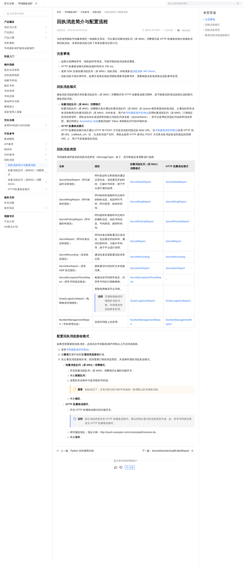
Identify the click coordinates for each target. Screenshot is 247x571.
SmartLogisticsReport (142, 312)
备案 (207, 5)
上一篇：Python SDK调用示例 (75, 462)
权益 (67, 5)
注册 (224, 5)
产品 (45, 5)
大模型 (36, 5)
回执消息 (97, 23)
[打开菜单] (5, 5)
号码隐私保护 (25, 14)
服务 (103, 5)
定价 (75, 5)
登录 (237, 5)
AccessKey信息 (89, 132)
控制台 (215, 5)
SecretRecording (139, 268)
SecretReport (137, 252)
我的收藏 (186, 41)
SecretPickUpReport (142, 232)
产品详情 (168, 41)
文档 (200, 5)
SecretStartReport (140, 193)
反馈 (129, 478)
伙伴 (95, 5)
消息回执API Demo (143, 82)
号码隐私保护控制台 (137, 124)
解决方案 (56, 5)
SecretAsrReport (139, 279)
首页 (59, 23)
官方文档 (9, 14)
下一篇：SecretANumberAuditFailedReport (167, 462)
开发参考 (85, 23)
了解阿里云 (115, 5)
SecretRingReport (140, 212)
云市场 (85, 5)
